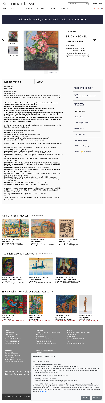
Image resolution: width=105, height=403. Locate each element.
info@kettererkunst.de (12, 343)
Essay (40, 81)
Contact (52, 9)
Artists (29, 9)
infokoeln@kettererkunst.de (14, 361)
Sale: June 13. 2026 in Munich (43, 19)
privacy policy (44, 391)
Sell (20, 9)
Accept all (96, 397)
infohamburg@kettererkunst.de (46, 343)
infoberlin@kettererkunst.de (75, 343)
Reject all (85, 397)
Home (4, 9)
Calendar (41, 9)
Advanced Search (97, 3)
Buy (12, 9)
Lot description (12, 81)
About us (64, 9)
